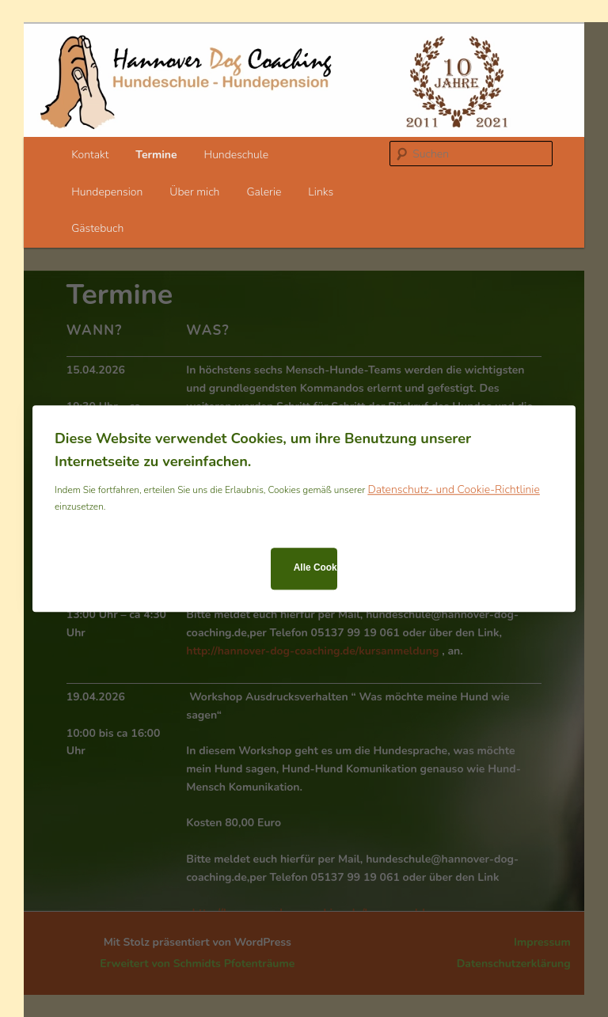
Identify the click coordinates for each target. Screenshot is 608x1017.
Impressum (542, 942)
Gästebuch (97, 228)
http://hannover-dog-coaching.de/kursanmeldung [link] (312, 650)
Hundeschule (236, 154)
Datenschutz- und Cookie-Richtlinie (453, 489)
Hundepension (106, 191)
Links (320, 191)
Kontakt (89, 154)
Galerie (263, 191)
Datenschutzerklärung (514, 963)
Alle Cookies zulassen (315, 568)
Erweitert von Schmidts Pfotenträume (197, 963)
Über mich (194, 191)
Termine (156, 154)
